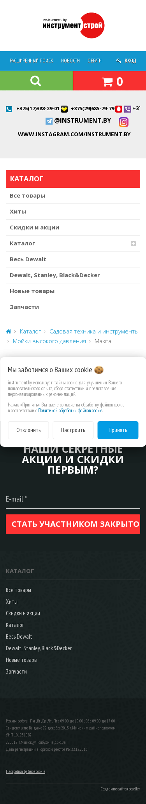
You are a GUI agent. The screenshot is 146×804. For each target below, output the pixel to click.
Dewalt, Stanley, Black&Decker (55, 275)
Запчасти (24, 307)
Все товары (27, 195)
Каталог (22, 243)
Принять (118, 430)
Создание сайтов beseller (120, 789)
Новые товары (32, 291)
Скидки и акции (34, 227)
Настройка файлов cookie (25, 771)
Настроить (73, 430)
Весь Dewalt (28, 259)
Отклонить (28, 430)
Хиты (18, 211)
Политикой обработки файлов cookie (70, 410)
